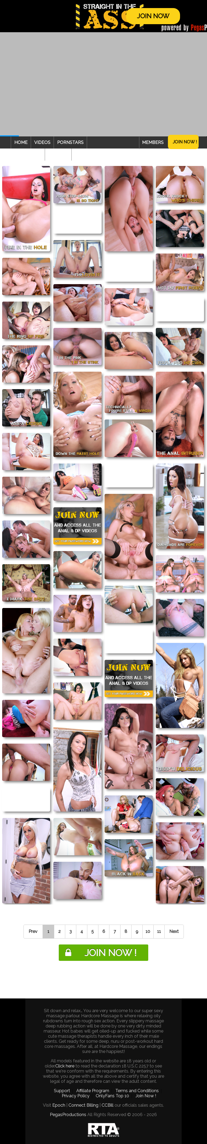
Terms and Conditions (137, 1090)
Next (174, 931)
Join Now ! (185, 141)
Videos (42, 142)
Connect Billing (83, 1105)
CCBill (107, 1105)
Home (20, 142)
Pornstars (70, 142)
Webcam (58, 154)
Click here (64, 1066)
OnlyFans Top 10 (112, 1095)
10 (148, 931)
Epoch (58, 1105)
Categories (28, 154)
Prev (33, 931)
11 (159, 931)
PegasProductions (68, 1114)
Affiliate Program (92, 1090)
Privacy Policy (75, 1095)
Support (62, 1090)
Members (153, 142)
